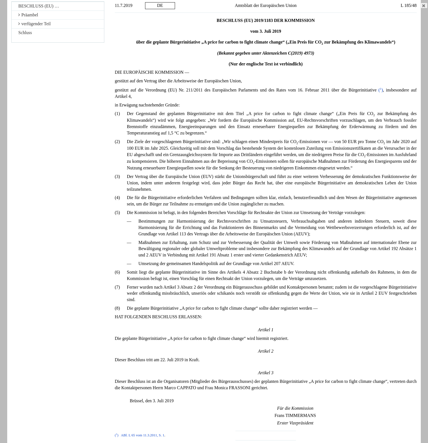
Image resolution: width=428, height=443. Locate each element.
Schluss (25, 32)
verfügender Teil (34, 23)
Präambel (28, 14)
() (380, 90)
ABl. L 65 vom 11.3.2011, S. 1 (142, 435)
